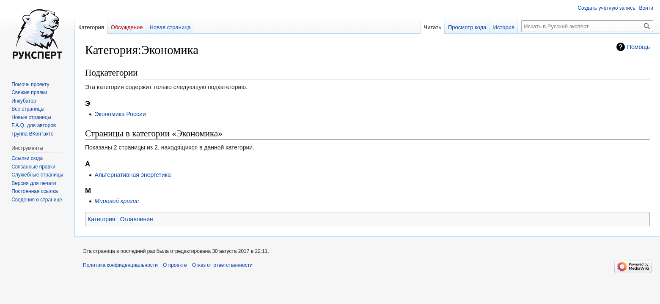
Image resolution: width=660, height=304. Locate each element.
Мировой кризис (116, 201)
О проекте (175, 265)
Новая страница (170, 27)
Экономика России (120, 114)
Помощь (638, 46)
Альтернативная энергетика (132, 174)
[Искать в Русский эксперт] (587, 26)
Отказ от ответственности (222, 265)
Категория (101, 219)
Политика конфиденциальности (120, 265)
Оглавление (136, 219)
